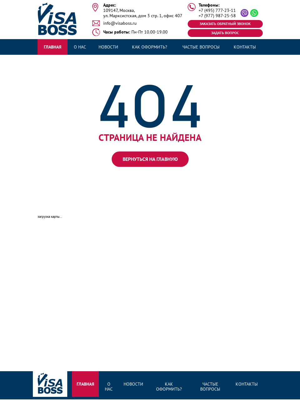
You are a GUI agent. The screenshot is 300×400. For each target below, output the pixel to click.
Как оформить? (149, 47)
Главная (52, 47)
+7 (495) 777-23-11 (217, 10)
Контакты (245, 47)
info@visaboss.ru (120, 23)
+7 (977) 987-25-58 (217, 15)
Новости (108, 47)
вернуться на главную (150, 159)
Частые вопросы (201, 47)
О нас (80, 47)
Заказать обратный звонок (225, 23)
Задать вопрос (225, 32)
